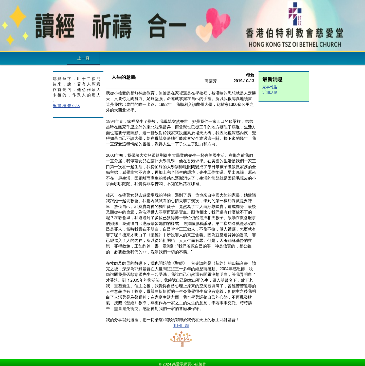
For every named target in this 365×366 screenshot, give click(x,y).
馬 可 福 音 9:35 (66, 106)
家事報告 (270, 87)
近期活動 (270, 92)
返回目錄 (181, 325)
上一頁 (83, 58)
